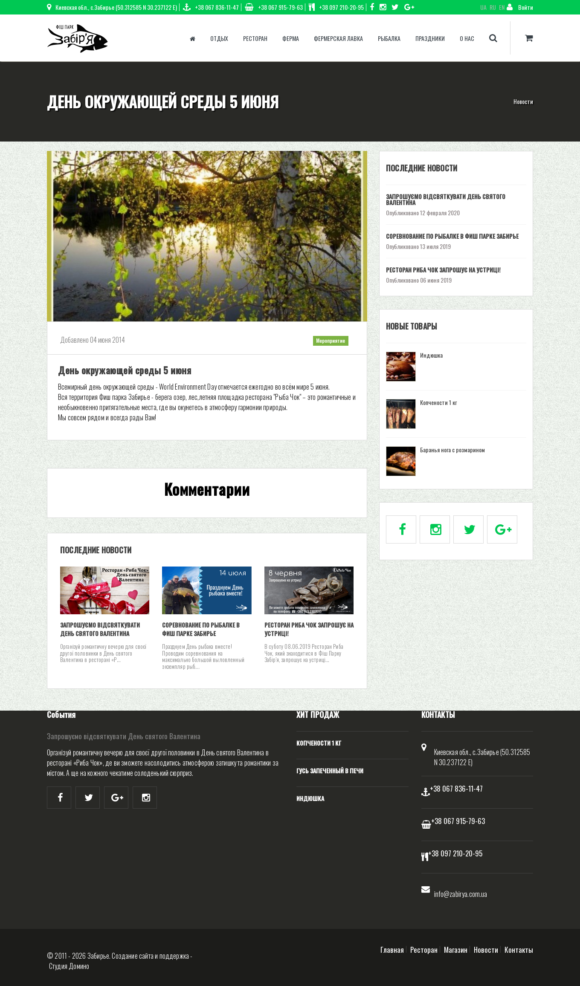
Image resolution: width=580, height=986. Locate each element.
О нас (467, 38)
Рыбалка (389, 38)
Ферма (290, 38)
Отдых (219, 38)
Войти (520, 7)
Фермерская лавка (338, 38)
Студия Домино (69, 966)
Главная (392, 949)
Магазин (455, 949)
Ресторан (255, 38)
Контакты (519, 949)
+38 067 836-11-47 (211, 7)
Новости (523, 101)
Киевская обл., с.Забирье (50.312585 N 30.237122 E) (112, 7)
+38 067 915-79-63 (274, 7)
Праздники (430, 38)
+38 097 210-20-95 (336, 7)
